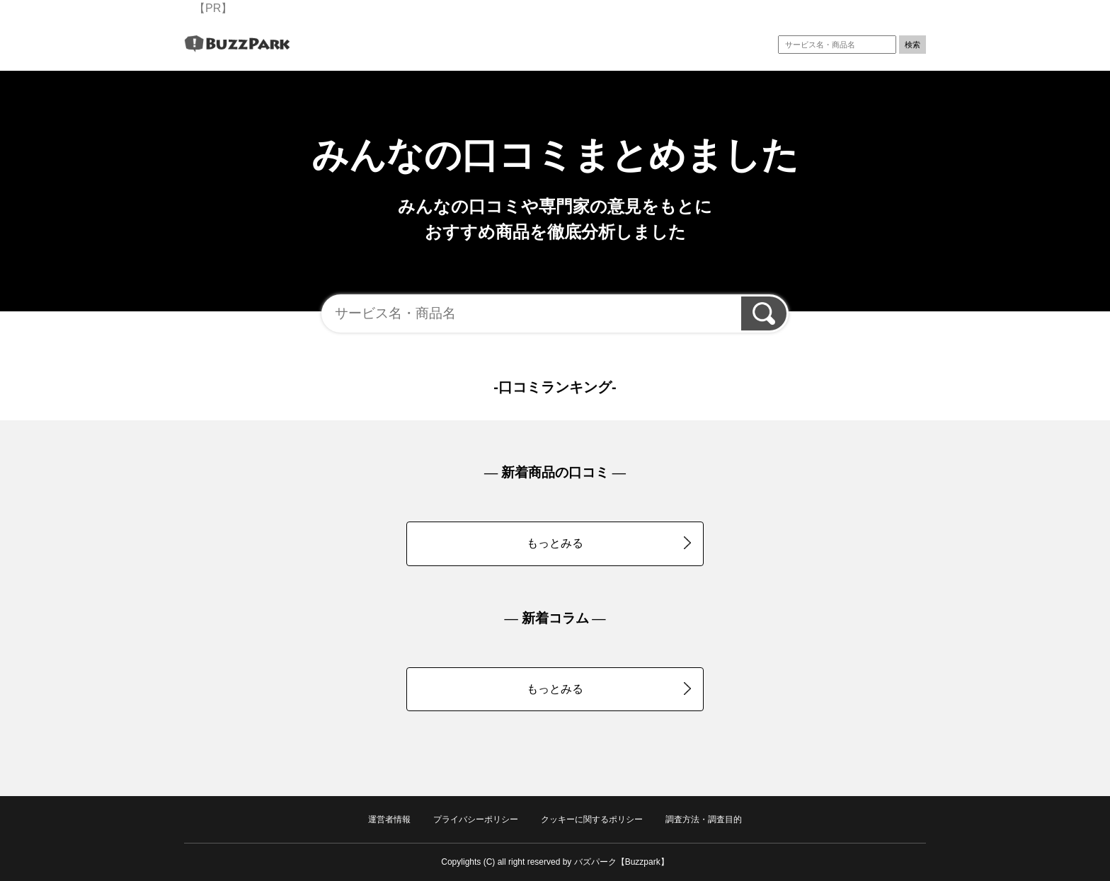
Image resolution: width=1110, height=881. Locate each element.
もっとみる (609, 542)
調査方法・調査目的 (703, 819)
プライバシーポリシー (475, 819)
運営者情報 (389, 819)
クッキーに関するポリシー (592, 819)
